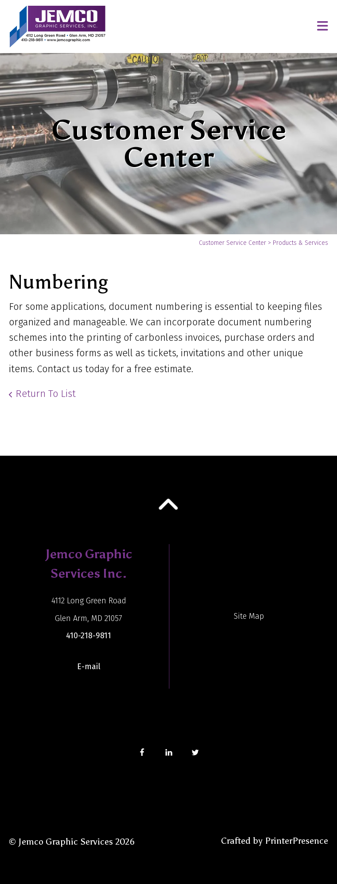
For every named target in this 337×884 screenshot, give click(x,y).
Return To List (45, 394)
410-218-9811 (88, 635)
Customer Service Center (232, 243)
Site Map (249, 616)
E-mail (89, 666)
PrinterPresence (296, 840)
